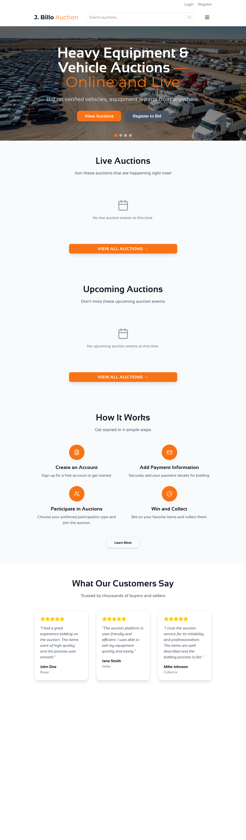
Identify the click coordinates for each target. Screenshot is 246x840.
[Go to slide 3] (125, 135)
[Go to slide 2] (120, 135)
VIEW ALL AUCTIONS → (123, 248)
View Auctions (99, 116)
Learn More (123, 542)
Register (205, 4)
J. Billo (56, 17)
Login (189, 4)
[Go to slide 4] (130, 135)
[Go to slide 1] (115, 135)
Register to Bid (147, 116)
